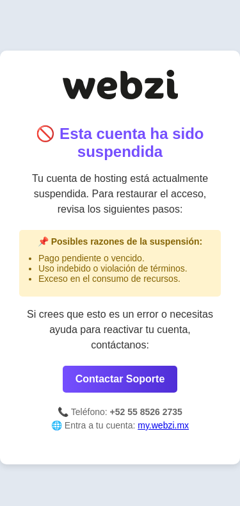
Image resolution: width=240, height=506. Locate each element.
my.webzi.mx (163, 425)
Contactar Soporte (120, 378)
